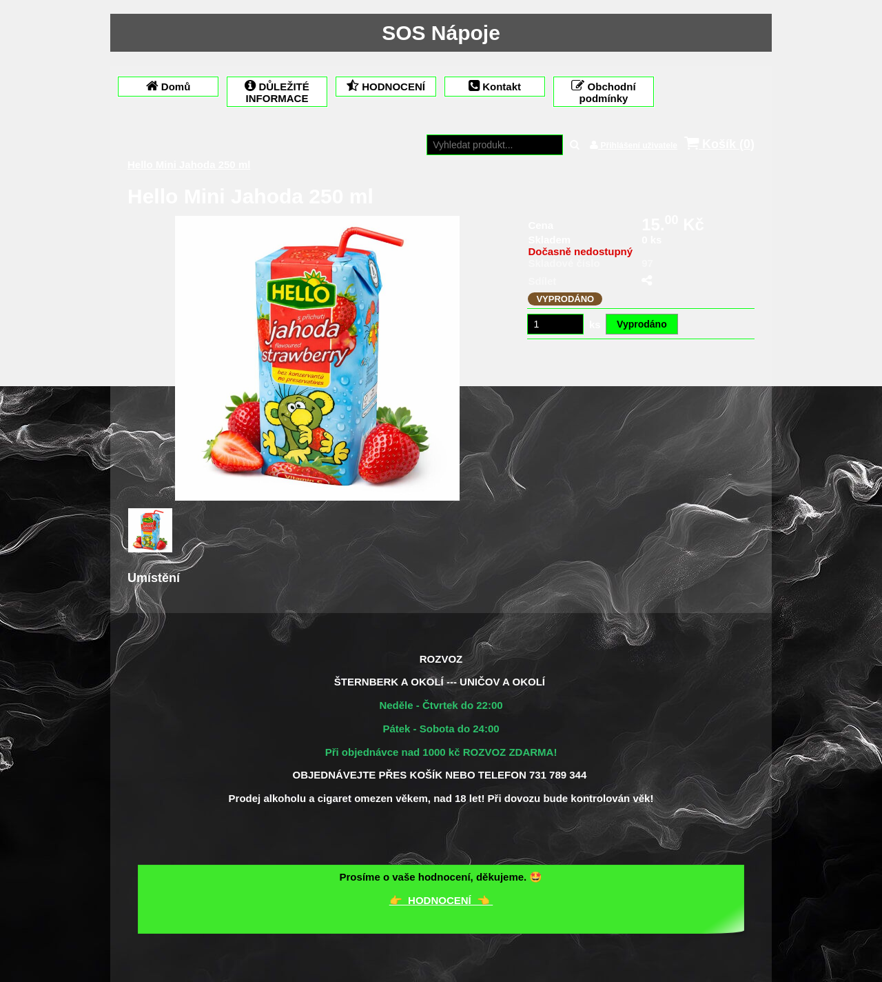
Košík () (719, 144)
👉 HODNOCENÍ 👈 (441, 900)
